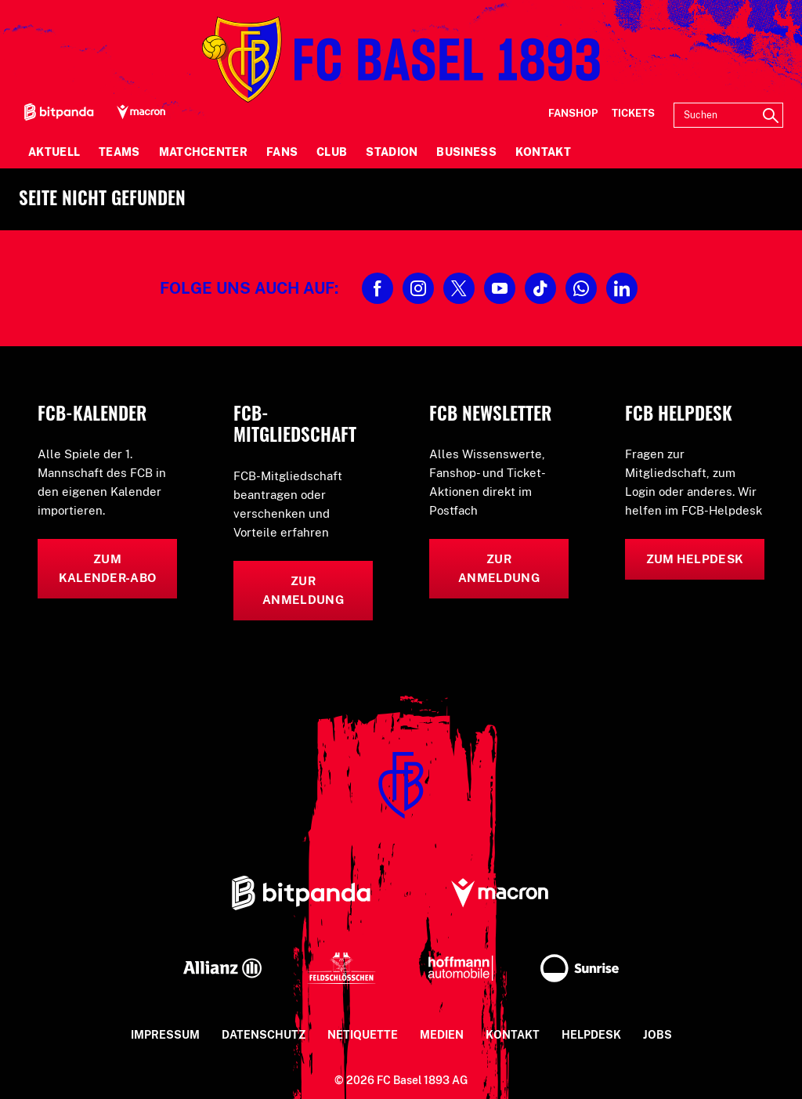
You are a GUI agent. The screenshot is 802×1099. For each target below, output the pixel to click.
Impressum (165, 1035)
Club (331, 152)
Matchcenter (203, 152)
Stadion (391, 152)
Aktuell (54, 152)
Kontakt (543, 152)
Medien (442, 1035)
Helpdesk (591, 1035)
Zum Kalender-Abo (108, 568)
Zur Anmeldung (303, 590)
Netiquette (362, 1035)
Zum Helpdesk (695, 559)
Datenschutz (263, 1035)
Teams (119, 152)
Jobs (657, 1035)
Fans (282, 152)
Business (466, 152)
